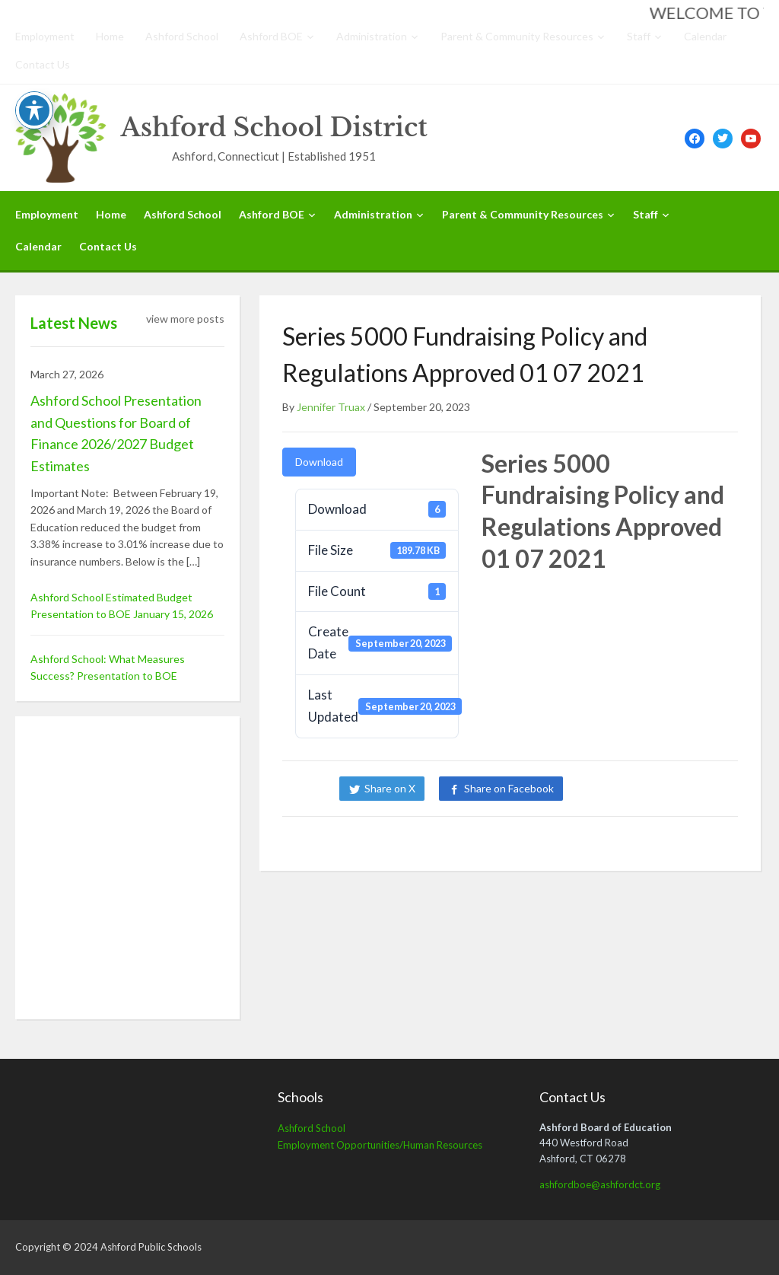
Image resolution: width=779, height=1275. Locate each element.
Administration (371, 36)
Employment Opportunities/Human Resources (380, 1145)
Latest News (73, 323)
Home (110, 36)
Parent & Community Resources (516, 36)
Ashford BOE (271, 36)
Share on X (389, 788)
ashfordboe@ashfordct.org (599, 1184)
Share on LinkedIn (629, 788)
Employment (45, 36)
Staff (638, 36)
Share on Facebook (509, 788)
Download (319, 461)
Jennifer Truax (331, 406)
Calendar (705, 36)
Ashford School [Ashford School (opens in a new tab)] (311, 1128)
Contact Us (42, 64)
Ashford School (181, 36)
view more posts (185, 318)
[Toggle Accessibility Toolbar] (34, 110)
